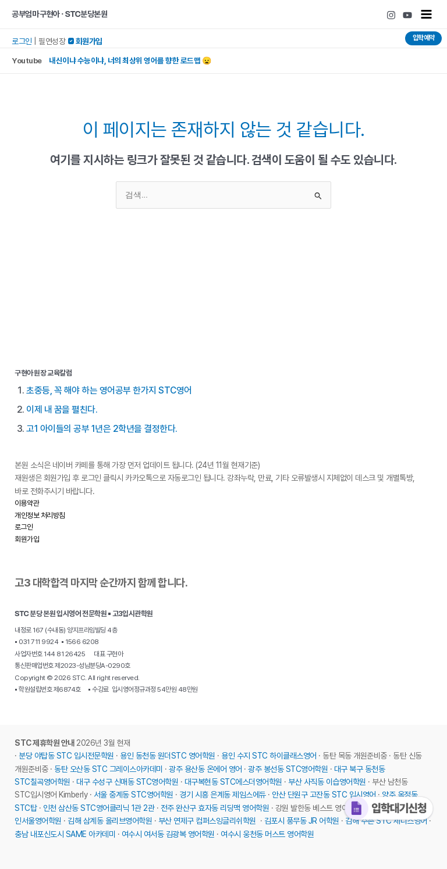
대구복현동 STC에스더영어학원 (233, 781)
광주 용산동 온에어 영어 (205, 768)
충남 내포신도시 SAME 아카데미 (65, 833)
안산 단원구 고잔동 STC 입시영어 (324, 794)
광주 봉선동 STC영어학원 (288, 768)
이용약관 (27, 503)
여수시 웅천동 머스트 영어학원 (267, 833)
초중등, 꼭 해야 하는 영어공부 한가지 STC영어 (109, 390)
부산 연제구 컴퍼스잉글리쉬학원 (207, 820)
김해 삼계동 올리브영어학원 (110, 820)
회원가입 (27, 538)
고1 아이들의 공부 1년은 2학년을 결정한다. (102, 428)
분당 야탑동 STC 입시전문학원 (66, 755)
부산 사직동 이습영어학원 (327, 781)
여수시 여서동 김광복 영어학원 (168, 833)
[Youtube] (407, 15)
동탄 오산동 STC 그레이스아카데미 (108, 768)
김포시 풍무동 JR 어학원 (301, 820)
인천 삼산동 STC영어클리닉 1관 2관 (99, 807)
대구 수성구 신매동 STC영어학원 (127, 781)
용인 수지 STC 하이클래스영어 (269, 755)
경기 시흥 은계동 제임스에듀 (222, 794)
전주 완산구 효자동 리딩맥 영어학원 (215, 807)
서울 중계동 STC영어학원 (133, 794)
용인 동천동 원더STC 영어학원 (167, 755)
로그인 (22, 41)
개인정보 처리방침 (40, 514)
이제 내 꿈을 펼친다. (61, 409)
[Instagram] (391, 15)
